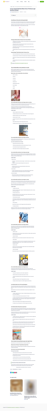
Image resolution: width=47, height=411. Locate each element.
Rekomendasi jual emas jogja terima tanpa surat (21, 63)
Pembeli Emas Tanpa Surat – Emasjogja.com (13, 407)
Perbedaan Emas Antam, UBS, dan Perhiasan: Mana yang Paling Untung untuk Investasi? (30, 397)
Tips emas (20, 369)
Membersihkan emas (15, 369)
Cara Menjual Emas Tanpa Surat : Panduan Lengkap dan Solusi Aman (16, 394)
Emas (11, 369)
